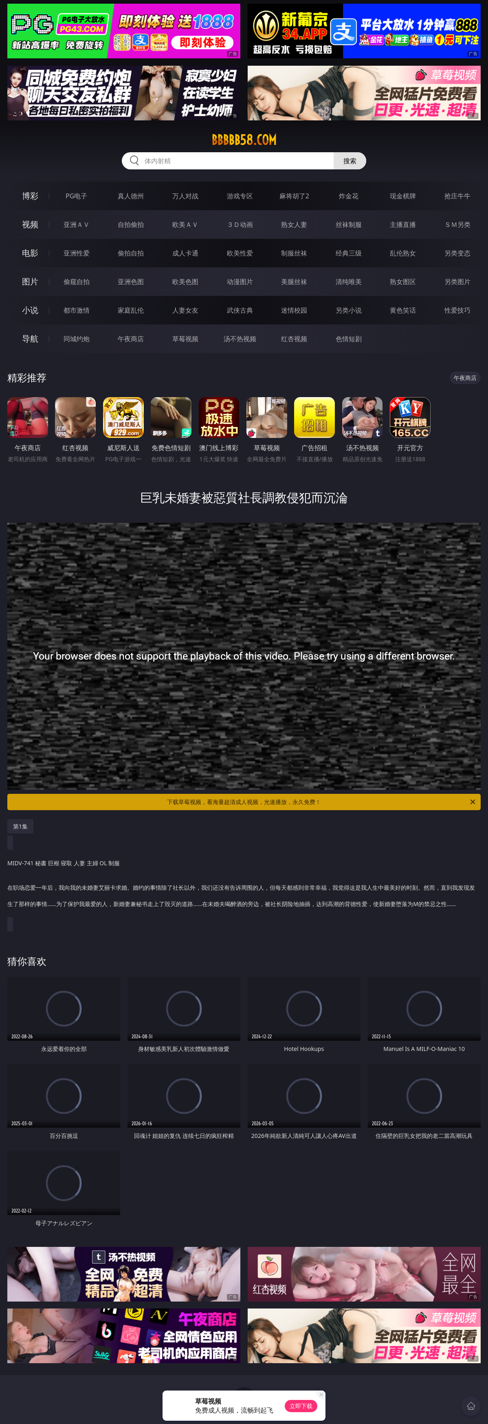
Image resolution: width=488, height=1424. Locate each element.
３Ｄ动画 (240, 224)
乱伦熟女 (403, 253)
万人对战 (185, 195)
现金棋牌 (403, 195)
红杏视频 (294, 338)
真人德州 (131, 195)
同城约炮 (77, 338)
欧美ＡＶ (185, 224)
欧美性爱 (240, 253)
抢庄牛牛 (457, 195)
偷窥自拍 (77, 281)
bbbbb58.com (244, 140)
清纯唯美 (349, 281)
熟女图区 (403, 281)
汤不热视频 (240, 338)
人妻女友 (185, 310)
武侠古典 (240, 310)
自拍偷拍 (131, 224)
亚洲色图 (131, 281)
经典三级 (349, 253)
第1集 (20, 826)
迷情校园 (294, 310)
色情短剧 (349, 338)
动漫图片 (240, 281)
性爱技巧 (457, 310)
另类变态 (457, 253)
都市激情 (77, 310)
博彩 (30, 195)
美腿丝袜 (294, 281)
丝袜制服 (349, 224)
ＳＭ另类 (457, 224)
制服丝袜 (294, 253)
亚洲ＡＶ (77, 224)
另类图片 (457, 281)
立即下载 (301, 1406)
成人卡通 (185, 253)
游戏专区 (240, 195)
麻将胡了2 (294, 195)
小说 (30, 309)
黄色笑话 (403, 310)
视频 (30, 224)
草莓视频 (185, 338)
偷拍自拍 (131, 253)
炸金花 (348, 195)
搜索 (349, 160)
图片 (30, 281)
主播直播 (403, 224)
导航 (30, 338)
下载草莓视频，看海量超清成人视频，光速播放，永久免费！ (322, 802)
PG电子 (76, 195)
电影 (30, 252)
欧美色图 (185, 281)
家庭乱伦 (131, 310)
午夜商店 (131, 338)
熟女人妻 (294, 224)
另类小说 (349, 310)
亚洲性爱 (77, 253)
